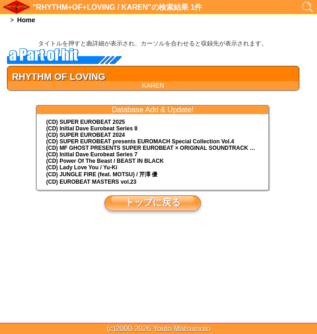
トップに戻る (153, 202)
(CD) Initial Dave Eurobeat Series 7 (91, 154)
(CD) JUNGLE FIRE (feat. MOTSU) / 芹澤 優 (101, 174)
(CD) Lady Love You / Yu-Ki (81, 167)
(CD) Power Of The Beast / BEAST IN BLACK (104, 161)
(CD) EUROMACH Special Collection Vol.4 (140, 141)
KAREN (153, 85)
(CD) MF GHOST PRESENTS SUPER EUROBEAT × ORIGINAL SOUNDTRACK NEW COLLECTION (157, 148)
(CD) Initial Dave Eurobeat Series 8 (91, 128)
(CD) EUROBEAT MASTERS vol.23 (91, 182)
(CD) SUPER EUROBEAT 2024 (85, 135)
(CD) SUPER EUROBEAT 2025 (85, 122)
